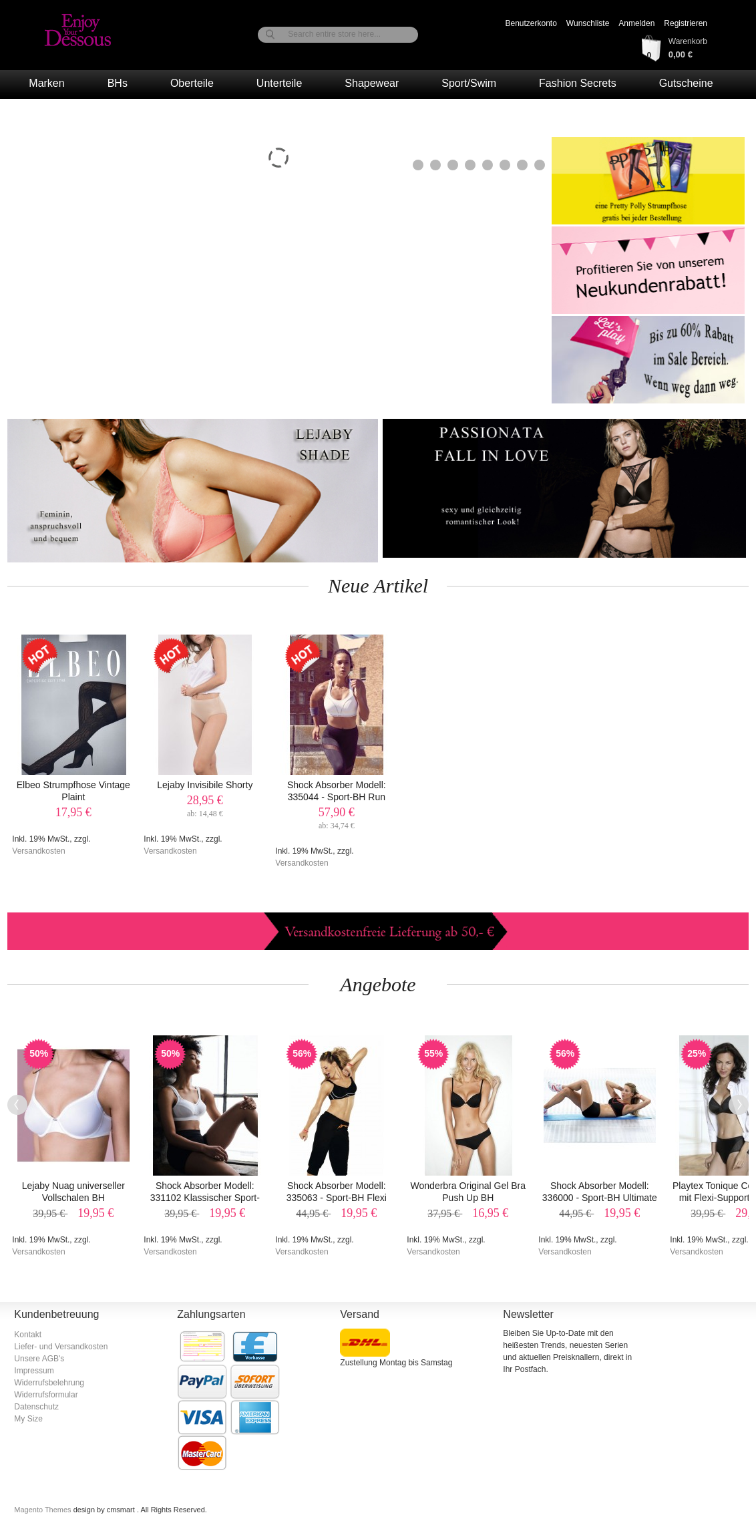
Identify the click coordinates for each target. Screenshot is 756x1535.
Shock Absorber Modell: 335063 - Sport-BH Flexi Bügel (337, 1197)
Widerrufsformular (45, 1394)
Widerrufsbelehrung (49, 1382)
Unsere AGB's (39, 1358)
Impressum (33, 1370)
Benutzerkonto (530, 23)
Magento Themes (43, 1510)
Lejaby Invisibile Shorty (204, 785)
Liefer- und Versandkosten (61, 1346)
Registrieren (685, 23)
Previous (17, 1105)
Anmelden (636, 23)
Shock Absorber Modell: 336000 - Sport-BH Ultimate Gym (599, 1197)
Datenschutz (36, 1406)
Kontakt (27, 1334)
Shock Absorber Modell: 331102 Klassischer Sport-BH (205, 1197)
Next (739, 1105)
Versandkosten (38, 851)
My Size (28, 1418)
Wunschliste (587, 23)
